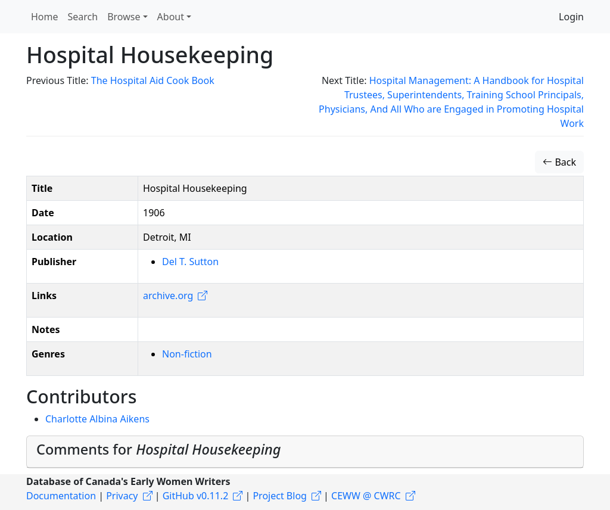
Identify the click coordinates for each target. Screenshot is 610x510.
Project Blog (279, 495)
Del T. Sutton (190, 261)
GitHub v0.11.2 (196, 495)
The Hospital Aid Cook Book (152, 80)
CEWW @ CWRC (366, 495)
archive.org (168, 295)
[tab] (305, 452)
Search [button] (83, 16)
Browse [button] (123, 16)
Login (571, 16)
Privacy (122, 495)
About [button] (170, 16)
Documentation (61, 495)
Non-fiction (187, 353)
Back (559, 162)
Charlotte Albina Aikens (97, 418)
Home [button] (44, 16)
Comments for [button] (158, 449)
